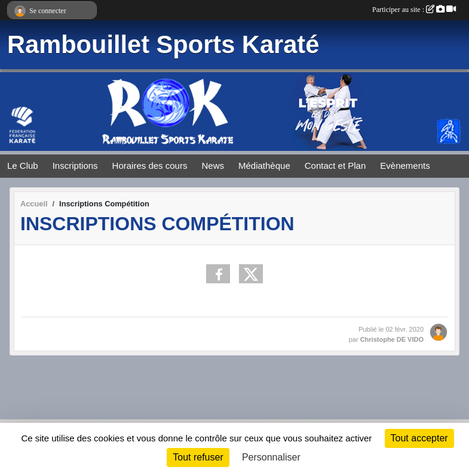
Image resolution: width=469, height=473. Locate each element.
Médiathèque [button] (264, 165)
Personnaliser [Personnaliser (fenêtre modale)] (271, 457)
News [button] (212, 165)
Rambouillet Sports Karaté (163, 44)
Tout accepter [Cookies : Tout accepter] (419, 438)
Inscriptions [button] (75, 165)
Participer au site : (414, 9)
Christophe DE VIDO (392, 339)
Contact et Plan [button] (335, 165)
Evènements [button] (405, 165)
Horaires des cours (150, 165)
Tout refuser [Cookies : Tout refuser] (198, 457)
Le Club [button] (22, 165)
